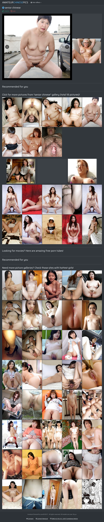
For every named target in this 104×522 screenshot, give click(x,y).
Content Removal (42, 519)
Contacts (29, 519)
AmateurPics (15, 2)
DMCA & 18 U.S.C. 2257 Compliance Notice (64, 519)
